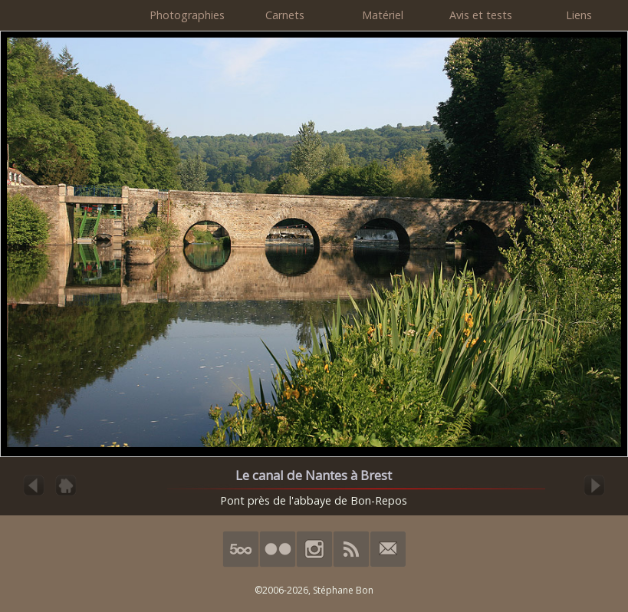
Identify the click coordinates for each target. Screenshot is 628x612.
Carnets (284, 15)
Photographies (187, 15)
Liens (579, 15)
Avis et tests (480, 15)
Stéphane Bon (343, 590)
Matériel (382, 15)
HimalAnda (69, 15)
